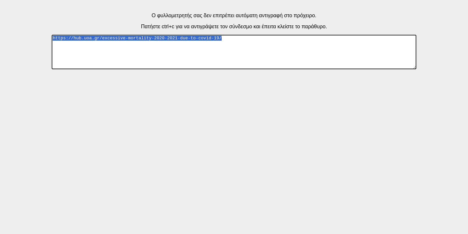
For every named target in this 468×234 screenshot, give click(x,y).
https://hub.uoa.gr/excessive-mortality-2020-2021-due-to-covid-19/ (234, 52)
